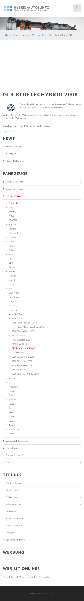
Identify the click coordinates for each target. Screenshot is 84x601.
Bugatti (12, 224)
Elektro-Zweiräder (14, 189)
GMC (11, 263)
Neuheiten (11, 153)
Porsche (12, 403)
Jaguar (12, 284)
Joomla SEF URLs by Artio (10, 131)
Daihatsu (13, 241)
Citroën (12, 237)
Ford (11, 254)
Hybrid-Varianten (14, 525)
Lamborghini (14, 292)
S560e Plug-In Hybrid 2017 (24, 322)
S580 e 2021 (17, 318)
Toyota (12, 425)
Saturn (12, 408)
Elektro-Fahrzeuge (14, 182)
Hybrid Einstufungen (15, 518)
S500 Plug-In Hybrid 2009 (24, 365)
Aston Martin (15, 203)
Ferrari (12, 245)
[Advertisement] (42, 62)
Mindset (12, 378)
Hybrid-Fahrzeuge (14, 196)
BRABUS (13, 220)
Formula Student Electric (17, 455)
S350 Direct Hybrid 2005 (23, 357)
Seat (11, 412)
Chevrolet (13, 233)
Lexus (11, 301)
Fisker (11, 250)
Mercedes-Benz (16, 314)
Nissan (12, 391)
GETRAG (13, 258)
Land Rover (14, 297)
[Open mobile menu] (77, 8)
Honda (12, 271)
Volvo (11, 433)
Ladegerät (11, 532)
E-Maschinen (12, 497)
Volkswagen (14, 429)
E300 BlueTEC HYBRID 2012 (25, 374)
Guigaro (12, 267)
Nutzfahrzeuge (13, 448)
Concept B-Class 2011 (22, 369)
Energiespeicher (13, 504)
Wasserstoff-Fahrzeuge (17, 441)
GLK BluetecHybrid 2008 (23, 348)
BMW (11, 216)
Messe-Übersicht (14, 146)
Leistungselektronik (15, 539)
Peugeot (13, 399)
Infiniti (12, 280)
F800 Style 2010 (19, 344)
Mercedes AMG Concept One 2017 (28, 327)
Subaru (12, 416)
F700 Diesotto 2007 (21, 339)
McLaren (13, 310)
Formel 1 (10, 462)
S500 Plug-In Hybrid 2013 (24, 331)
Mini (11, 382)
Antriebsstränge (13, 483)
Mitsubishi (13, 386)
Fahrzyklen (11, 511)
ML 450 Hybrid (18, 352)
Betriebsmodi (12, 490)
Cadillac (12, 228)
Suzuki (12, 421)
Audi (11, 207)
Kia (10, 288)
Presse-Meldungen (15, 161)
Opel (11, 395)
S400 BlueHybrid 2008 (22, 361)
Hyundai (12, 275)
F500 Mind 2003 (19, 335)
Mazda (12, 305)
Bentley (12, 211)
